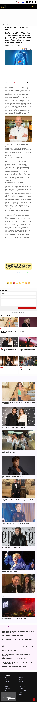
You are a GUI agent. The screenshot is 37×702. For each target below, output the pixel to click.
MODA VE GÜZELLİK (22, 690)
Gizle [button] (5, 699)
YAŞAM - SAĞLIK (22, 686)
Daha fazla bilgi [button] (9, 697)
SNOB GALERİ (7, 681)
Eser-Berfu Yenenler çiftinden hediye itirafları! (9, 350)
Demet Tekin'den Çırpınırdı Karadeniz (26, 331)
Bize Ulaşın (21, 677)
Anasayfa (2, 24)
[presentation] (9, 308)
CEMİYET (6, 690)
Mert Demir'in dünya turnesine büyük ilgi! (28, 350)
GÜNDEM (20, 694)
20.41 (12, 45)
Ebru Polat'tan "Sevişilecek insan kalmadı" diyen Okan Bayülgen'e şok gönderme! (9, 331)
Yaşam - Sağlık (8, 24)
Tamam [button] (12, 699)
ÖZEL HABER (21, 688)
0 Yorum (18, 45)
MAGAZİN (6, 686)
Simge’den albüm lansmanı (7, 369)
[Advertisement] (18, 14)
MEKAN (20, 692)
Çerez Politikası (21, 679)
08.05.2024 (7, 45)
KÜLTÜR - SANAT (7, 688)
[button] (35, 8)
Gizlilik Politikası (7, 679)
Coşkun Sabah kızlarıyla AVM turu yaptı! (27, 370)
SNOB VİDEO (21, 681)
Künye (6, 677)
